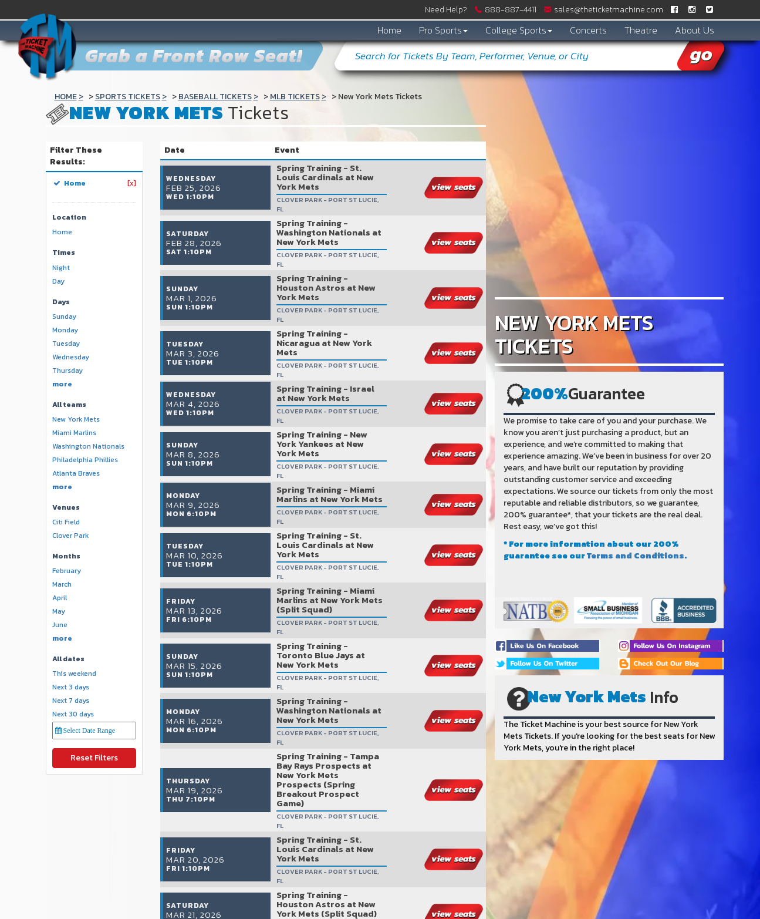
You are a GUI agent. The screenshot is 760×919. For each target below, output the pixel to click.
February (66, 571)
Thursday (67, 371)
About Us (694, 30)
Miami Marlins (74, 433)
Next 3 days (70, 687)
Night (61, 268)
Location (69, 218)
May (58, 612)
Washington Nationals (88, 447)
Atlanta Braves (76, 474)
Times (63, 253)
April (59, 598)
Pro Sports (443, 30)
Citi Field (66, 522)
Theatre (640, 30)
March (62, 585)
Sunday (64, 317)
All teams (69, 405)
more (62, 384)
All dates (68, 659)
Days (61, 302)
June (59, 625)
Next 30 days (73, 714)
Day (58, 282)
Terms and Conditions (635, 556)
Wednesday (70, 357)
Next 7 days (70, 701)
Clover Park (70, 536)
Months (66, 556)
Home (389, 30)
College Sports (518, 30)
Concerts (588, 30)
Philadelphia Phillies (85, 460)
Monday (65, 330)
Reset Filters (94, 758)
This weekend (74, 674)
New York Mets (76, 420)
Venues (66, 508)
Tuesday (66, 344)
